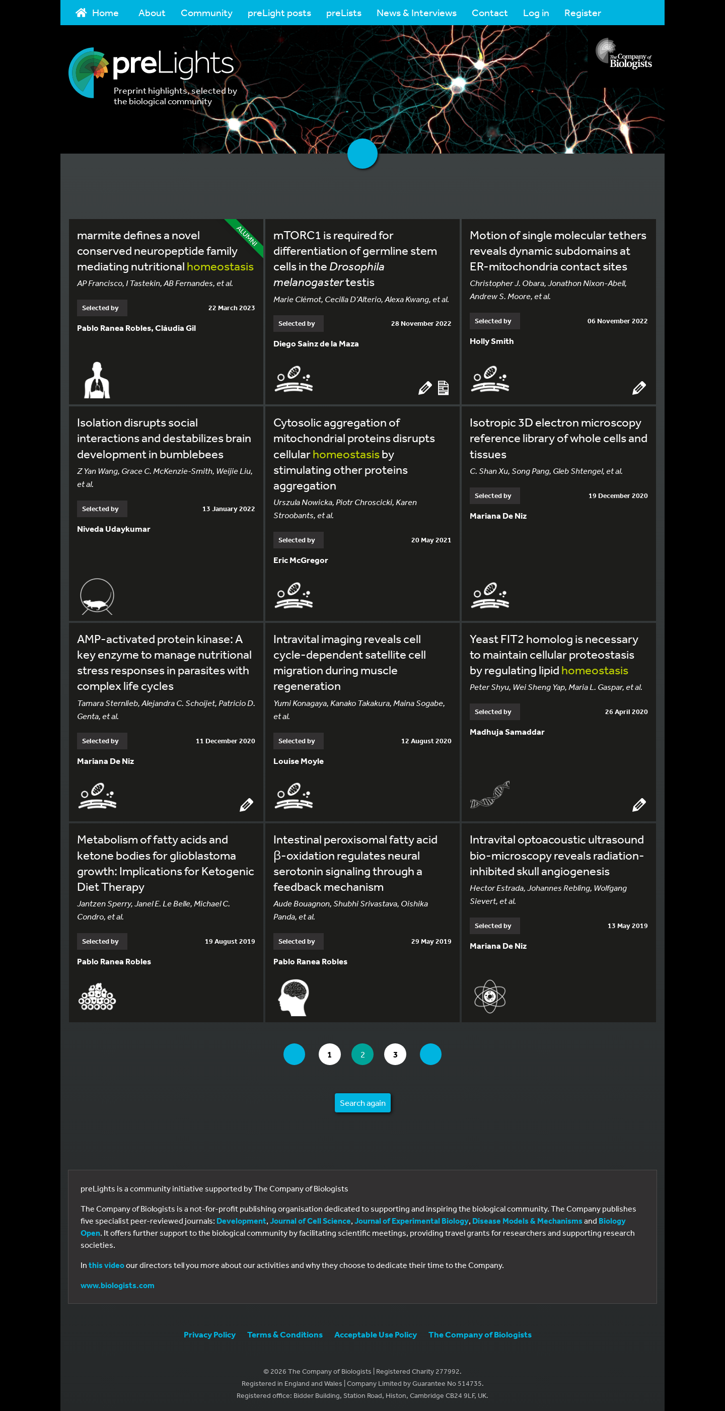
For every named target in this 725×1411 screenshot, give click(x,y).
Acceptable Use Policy (375, 1331)
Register (582, 12)
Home (97, 12)
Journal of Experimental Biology (411, 1218)
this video (106, 1262)
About (152, 12)
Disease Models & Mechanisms (527, 1218)
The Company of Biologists (480, 1331)
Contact (490, 12)
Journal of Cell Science (310, 1218)
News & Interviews (417, 12)
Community (207, 12)
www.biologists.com (118, 1283)
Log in (536, 12)
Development (241, 1218)
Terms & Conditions (285, 1331)
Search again (363, 1100)
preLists (343, 12)
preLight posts (279, 12)
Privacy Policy (210, 1331)
